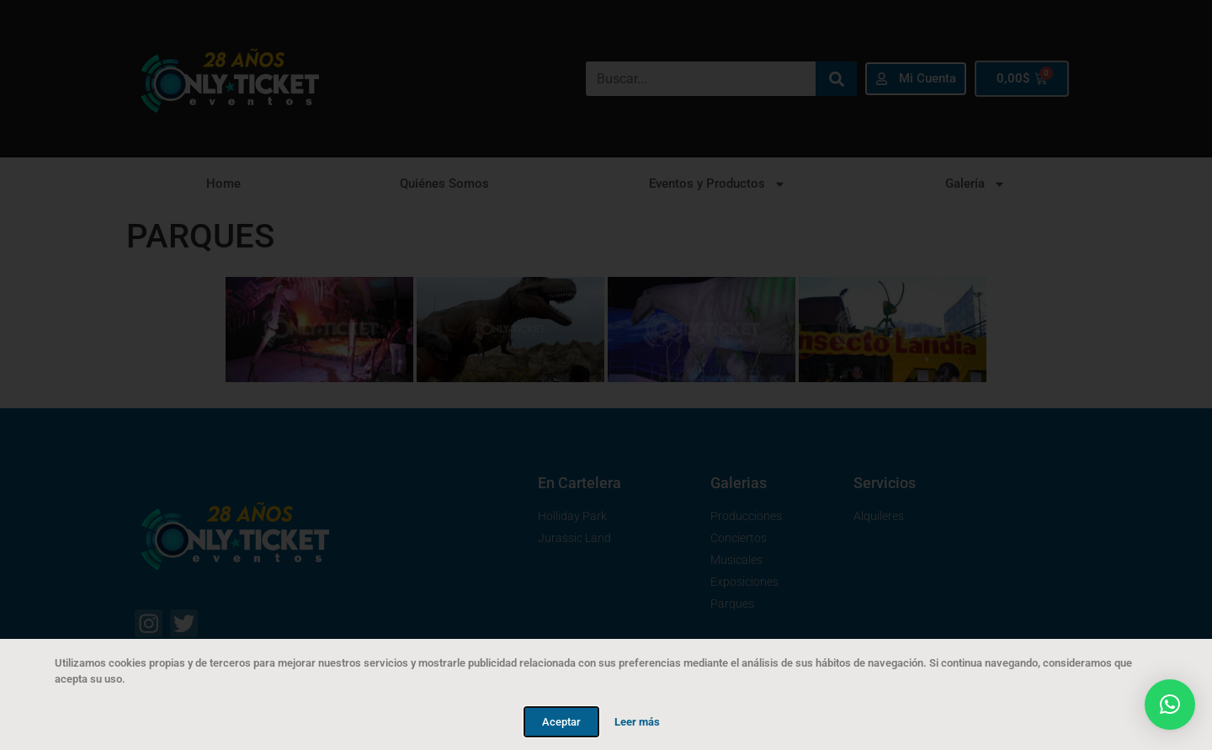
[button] (1170, 704)
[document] (606, 375)
